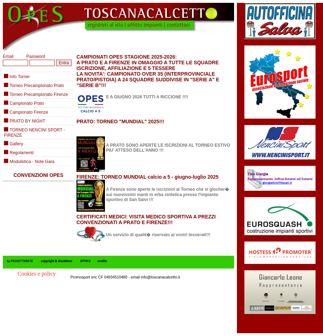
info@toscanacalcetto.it (160, 277)
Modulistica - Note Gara (32, 161)
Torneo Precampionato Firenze (39, 94)
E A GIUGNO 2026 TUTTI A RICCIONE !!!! (147, 96)
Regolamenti (21, 152)
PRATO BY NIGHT (27, 121)
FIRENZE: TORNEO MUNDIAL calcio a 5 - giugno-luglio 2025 (147, 177)
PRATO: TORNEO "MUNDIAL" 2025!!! (120, 121)
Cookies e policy (36, 274)
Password (35, 56)
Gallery (16, 143)
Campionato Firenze (29, 112)
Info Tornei (20, 76)
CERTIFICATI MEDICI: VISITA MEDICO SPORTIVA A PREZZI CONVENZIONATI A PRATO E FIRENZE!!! (146, 219)
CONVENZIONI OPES (38, 175)
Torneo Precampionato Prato (37, 85)
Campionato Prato (27, 103)
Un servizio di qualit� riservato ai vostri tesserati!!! (158, 234)
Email (8, 56)
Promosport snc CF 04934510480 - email (105, 277)
